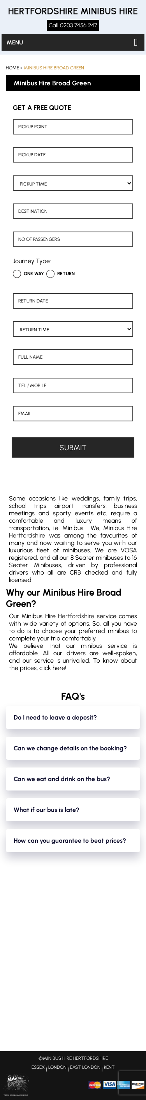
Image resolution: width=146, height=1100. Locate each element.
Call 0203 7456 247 (73, 25)
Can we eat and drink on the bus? (62, 779)
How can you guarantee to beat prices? (70, 840)
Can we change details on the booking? (70, 748)
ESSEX (38, 1067)
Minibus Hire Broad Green (54, 68)
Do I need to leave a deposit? (55, 717)
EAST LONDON (85, 1067)
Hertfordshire (27, 535)
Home (12, 68)
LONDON (57, 1067)
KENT (109, 1067)
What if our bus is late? (46, 810)
